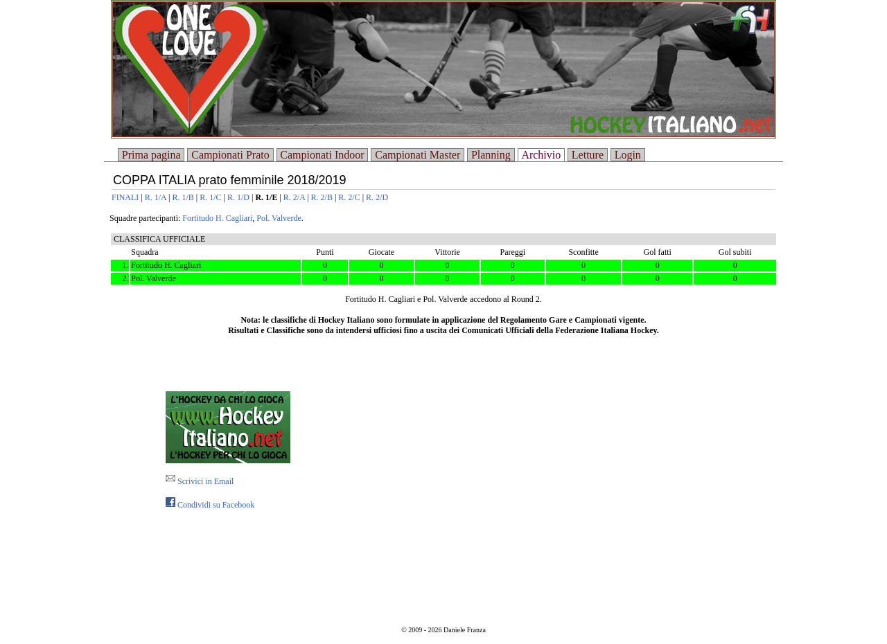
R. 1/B (182, 197)
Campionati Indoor (322, 155)
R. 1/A (155, 197)
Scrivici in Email (200, 481)
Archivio (541, 155)
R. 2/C (349, 197)
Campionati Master (417, 155)
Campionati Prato (230, 155)
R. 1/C (210, 197)
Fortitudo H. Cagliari (217, 218)
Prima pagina (151, 155)
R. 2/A (294, 197)
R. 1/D (238, 197)
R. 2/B (322, 197)
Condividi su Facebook (210, 505)
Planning (491, 155)
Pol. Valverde (278, 218)
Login (628, 155)
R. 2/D (377, 197)
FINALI (125, 197)
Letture (588, 155)
